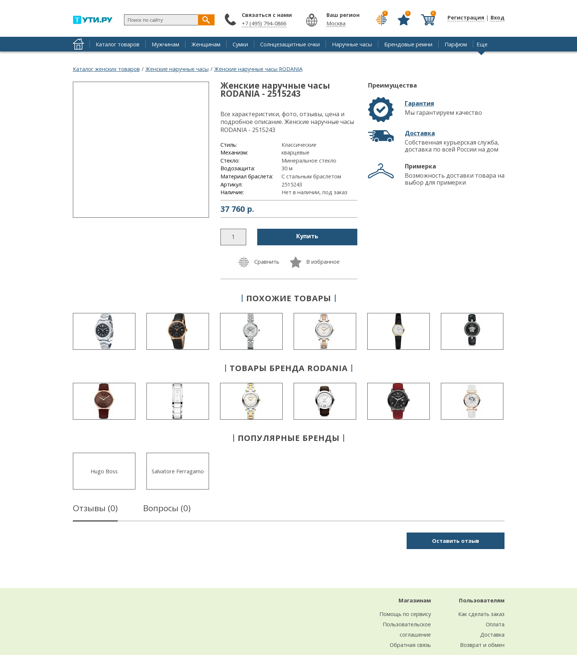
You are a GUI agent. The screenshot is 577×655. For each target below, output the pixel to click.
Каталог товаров (117, 44)
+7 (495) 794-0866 (264, 23)
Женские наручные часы (177, 68)
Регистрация (465, 17)
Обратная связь (410, 644)
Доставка (420, 133)
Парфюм (456, 44)
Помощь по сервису (405, 613)
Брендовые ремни (408, 44)
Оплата (495, 624)
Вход (498, 17)
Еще (482, 44)
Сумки (240, 44)
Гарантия (419, 103)
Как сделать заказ (481, 613)
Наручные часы (352, 44)
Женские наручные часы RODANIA (258, 68)
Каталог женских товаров (106, 68)
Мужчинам (165, 44)
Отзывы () (95, 509)
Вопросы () (167, 509)
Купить (307, 236)
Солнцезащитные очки (290, 44)
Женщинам (205, 44)
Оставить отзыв (455, 540)
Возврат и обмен (482, 644)
